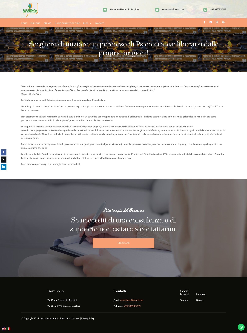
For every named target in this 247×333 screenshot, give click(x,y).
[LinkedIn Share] (3, 167)
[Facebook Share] (3, 152)
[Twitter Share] (3, 159)
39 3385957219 (132, 306)
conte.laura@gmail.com (131, 300)
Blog (86, 23)
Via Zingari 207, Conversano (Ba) (63, 306)
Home (24, 23)
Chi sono (35, 23)
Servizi (48, 23)
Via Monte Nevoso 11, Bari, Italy (62, 300)
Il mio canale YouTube (67, 23)
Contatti (99, 23)
